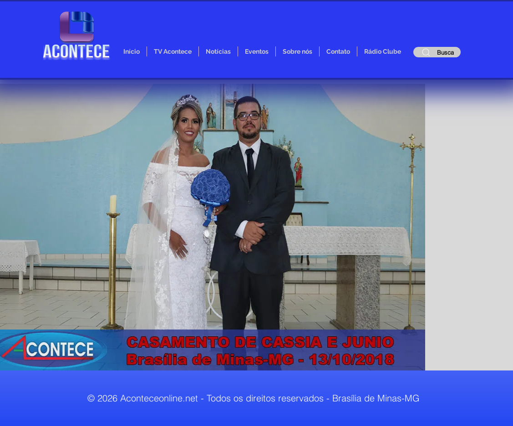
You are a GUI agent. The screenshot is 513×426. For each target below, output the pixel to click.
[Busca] (437, 52)
